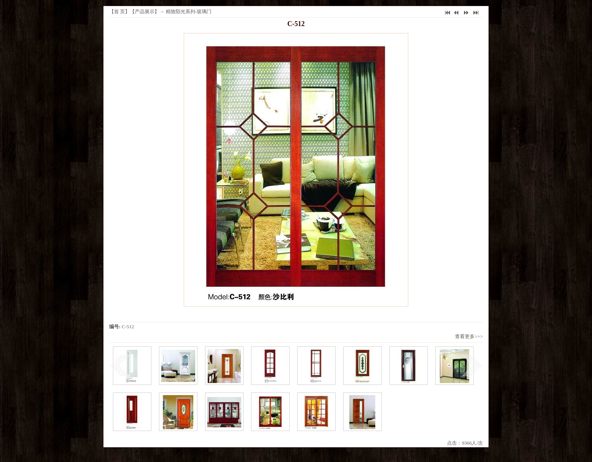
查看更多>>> (469, 336)
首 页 (119, 11)
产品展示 (144, 11)
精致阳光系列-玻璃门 (188, 11)
